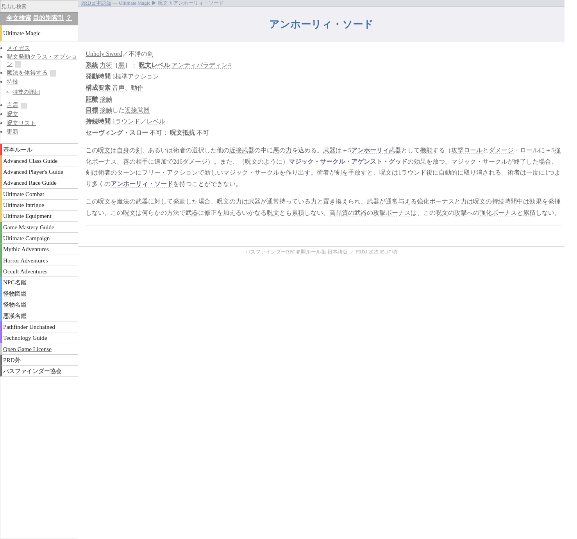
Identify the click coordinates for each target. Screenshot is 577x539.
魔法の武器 (132, 201)
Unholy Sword (104, 53)
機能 (426, 150)
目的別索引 (48, 17)
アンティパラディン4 (201, 65)
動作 (137, 87)
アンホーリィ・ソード (142, 183)
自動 (445, 172)
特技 (12, 81)
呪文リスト (21, 123)
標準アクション (137, 76)
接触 (106, 99)
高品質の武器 (348, 212)
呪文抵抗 (182, 132)
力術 (106, 65)
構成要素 (98, 87)
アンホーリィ (370, 150)
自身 (123, 150)
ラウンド (127, 121)
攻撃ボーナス (392, 212)
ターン (126, 172)
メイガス (18, 48)
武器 (329, 150)
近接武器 (137, 110)
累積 (298, 212)
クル (501, 161)
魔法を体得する (27, 72)
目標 (92, 110)
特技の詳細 (26, 92)
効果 (420, 161)
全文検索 (18, 17)
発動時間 (98, 76)
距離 (92, 99)
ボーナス (104, 161)
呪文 (145, 65)
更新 (12, 131)
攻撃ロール (466, 150)
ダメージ (501, 150)
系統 (92, 65)
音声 (118, 87)
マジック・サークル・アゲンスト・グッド (348, 161)
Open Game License (27, 349)
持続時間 (98, 121)
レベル (160, 65)
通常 (273, 201)
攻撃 (460, 212)
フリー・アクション (170, 172)
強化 (423, 201)
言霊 (12, 105)
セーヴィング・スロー (117, 132)
